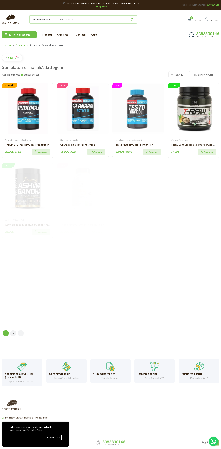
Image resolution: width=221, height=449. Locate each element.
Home (8, 45)
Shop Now (101, 6)
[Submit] (132, 19)
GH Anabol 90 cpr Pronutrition (77, 144)
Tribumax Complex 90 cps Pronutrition (27, 144)
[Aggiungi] (41, 152)
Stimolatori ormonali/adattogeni (18, 140)
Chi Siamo (64, 34)
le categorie (19, 34)
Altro (95, 34)
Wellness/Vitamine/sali (180, 140)
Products (20, 45)
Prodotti (47, 34)
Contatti (81, 34)
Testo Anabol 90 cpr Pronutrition (134, 144)
